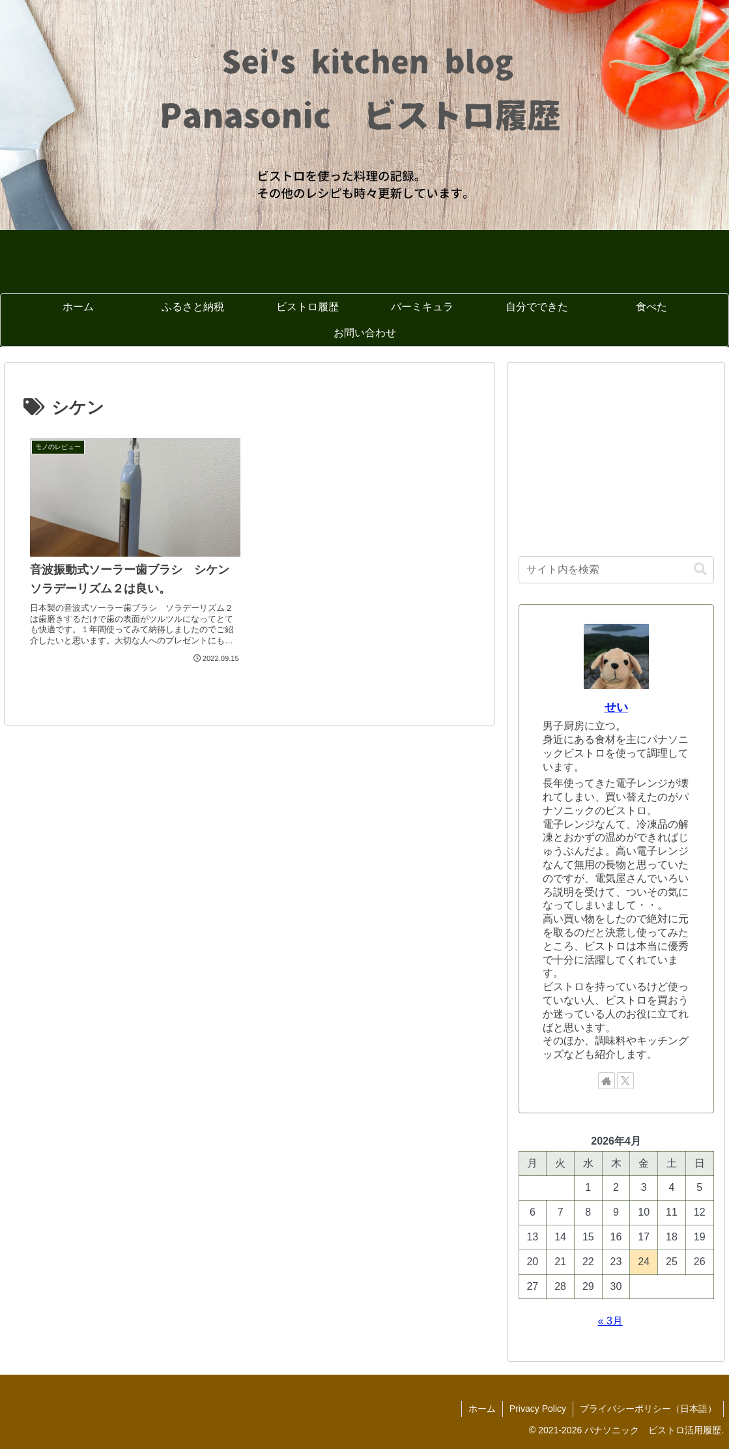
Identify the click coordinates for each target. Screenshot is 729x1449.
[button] (700, 569)
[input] (616, 569)
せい (616, 707)
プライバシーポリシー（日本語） (648, 1408)
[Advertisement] (616, 455)
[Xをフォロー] (625, 1080)
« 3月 (610, 1320)
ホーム (482, 1408)
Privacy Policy (537, 1408)
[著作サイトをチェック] (606, 1080)
